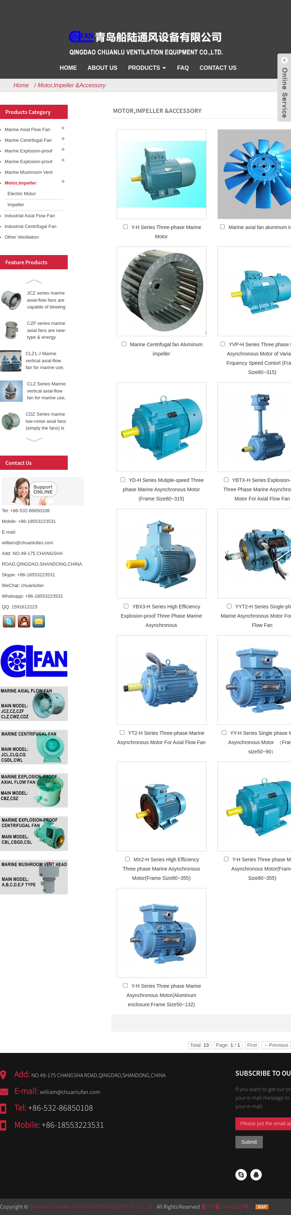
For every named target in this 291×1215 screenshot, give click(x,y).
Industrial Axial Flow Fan (30, 215)
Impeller (15, 204)
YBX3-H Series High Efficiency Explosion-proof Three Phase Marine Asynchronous (161, 616)
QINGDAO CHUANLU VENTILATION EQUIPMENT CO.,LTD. (92, 1206)
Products (144, 68)
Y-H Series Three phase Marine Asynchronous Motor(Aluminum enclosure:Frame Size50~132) (164, 995)
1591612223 (24, 606)
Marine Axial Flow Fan (27, 129)
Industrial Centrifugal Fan (30, 226)
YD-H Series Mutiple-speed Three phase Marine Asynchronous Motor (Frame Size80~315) (163, 489)
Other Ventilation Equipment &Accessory (28, 238)
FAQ (183, 68)
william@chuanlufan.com (27, 542)
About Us (103, 68)
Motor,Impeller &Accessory (72, 85)
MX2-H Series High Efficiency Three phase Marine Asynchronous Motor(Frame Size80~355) (161, 869)
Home (68, 68)
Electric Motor (21, 193)
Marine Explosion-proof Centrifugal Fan (28, 163)
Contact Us (218, 68)
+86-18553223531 (36, 574)
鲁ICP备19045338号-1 (227, 1206)
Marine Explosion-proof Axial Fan (28, 152)
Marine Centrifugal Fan (28, 140)
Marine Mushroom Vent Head (28, 174)
